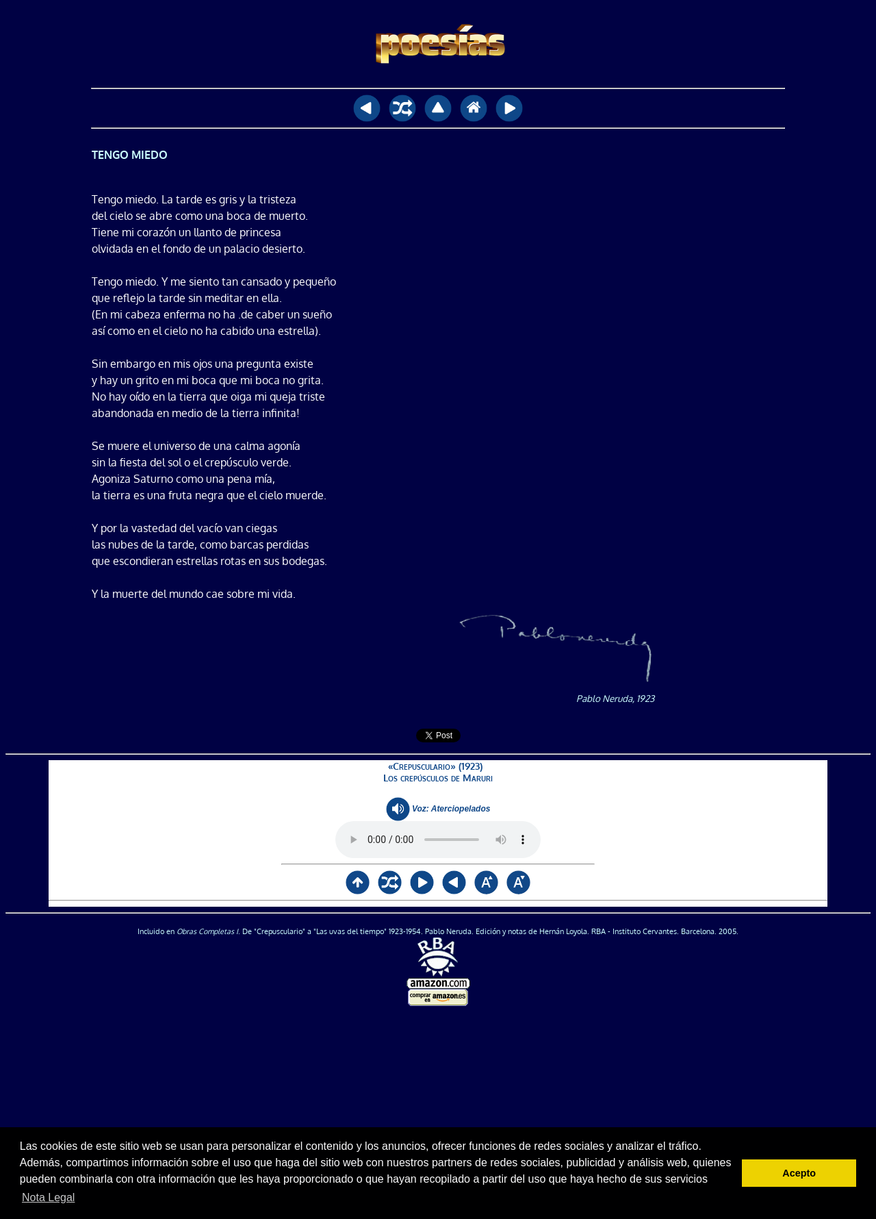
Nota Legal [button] (48, 1197)
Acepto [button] (799, 1173)
